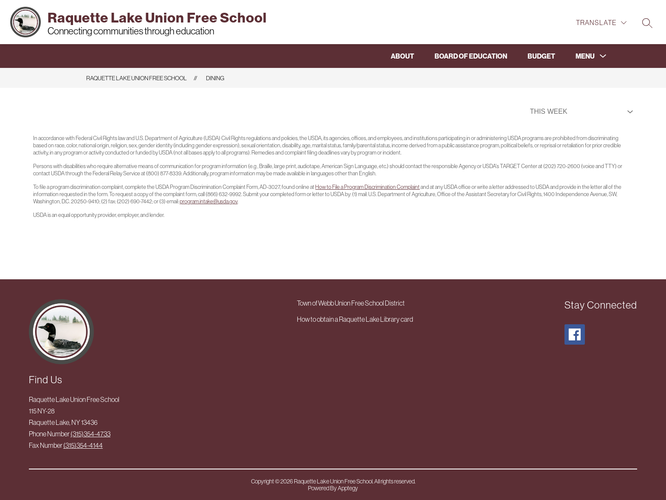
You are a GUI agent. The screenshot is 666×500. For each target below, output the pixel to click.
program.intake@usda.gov (208, 201)
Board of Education (471, 56)
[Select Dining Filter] (580, 111)
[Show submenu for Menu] (585, 56)
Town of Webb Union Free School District (351, 303)
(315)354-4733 (90, 434)
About (402, 56)
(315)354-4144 (83, 445)
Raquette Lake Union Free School (136, 78)
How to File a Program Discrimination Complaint (367, 187)
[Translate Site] (601, 22)
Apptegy (348, 488)
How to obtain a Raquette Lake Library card (355, 319)
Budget (541, 56)
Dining (215, 78)
